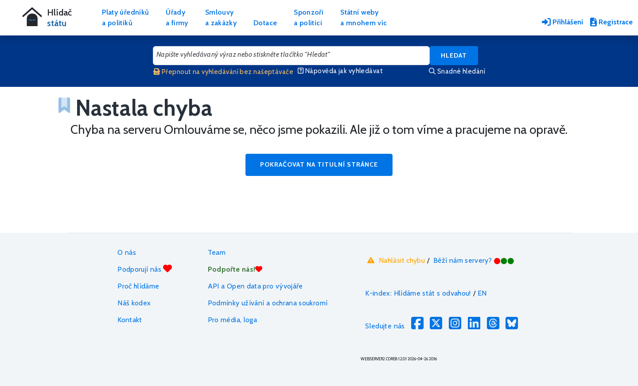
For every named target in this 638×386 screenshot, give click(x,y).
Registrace (611, 22)
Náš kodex (134, 303)
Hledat (454, 55)
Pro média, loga (232, 320)
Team (217, 252)
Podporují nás (144, 268)
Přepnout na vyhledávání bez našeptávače (223, 72)
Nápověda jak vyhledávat (340, 71)
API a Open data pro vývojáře (255, 286)
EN (482, 293)
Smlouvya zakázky (221, 17)
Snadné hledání (457, 71)
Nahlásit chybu (395, 260)
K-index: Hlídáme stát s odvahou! (418, 293)
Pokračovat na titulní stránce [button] (319, 164)
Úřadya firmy (177, 17)
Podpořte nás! (235, 269)
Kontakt (129, 320)
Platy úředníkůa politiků (125, 17)
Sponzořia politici (308, 17)
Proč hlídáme (138, 286)
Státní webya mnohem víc (363, 17)
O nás (126, 252)
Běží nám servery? (473, 260)
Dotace (265, 23)
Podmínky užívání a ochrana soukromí (268, 303)
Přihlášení (562, 22)
